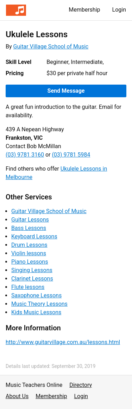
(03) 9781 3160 (25, 154)
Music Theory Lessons (39, 304)
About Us (17, 396)
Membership (84, 9)
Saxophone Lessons (36, 295)
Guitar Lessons (30, 219)
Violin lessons (28, 253)
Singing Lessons (31, 270)
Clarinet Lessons (32, 278)
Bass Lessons (28, 228)
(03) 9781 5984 (71, 154)
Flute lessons (27, 287)
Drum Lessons (29, 245)
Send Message (66, 90)
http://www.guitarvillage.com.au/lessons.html (63, 342)
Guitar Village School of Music (51, 46)
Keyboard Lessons (34, 236)
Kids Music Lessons (36, 312)
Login (119, 9)
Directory (80, 385)
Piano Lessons (29, 261)
